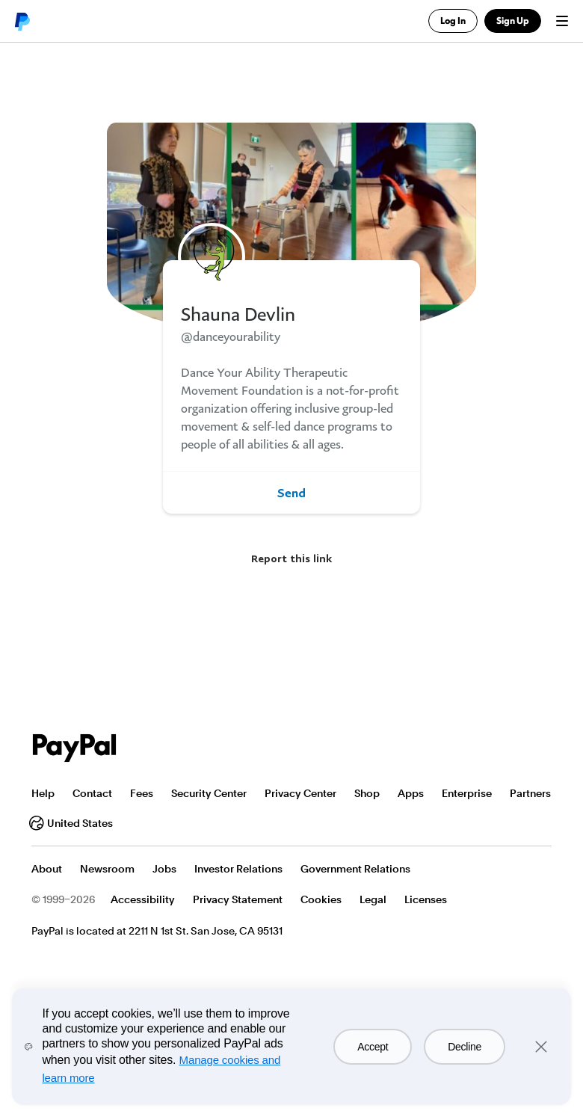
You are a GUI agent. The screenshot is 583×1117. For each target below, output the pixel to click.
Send (291, 492)
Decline (464, 1047)
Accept (372, 1047)
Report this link (291, 558)
